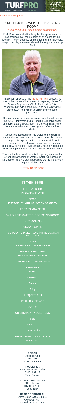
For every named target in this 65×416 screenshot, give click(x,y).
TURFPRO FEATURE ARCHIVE (32, 261)
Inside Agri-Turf (40, 98)
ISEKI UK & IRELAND (32, 301)
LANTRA (32, 307)
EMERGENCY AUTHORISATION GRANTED (32, 203)
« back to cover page (11, 15)
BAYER (32, 271)
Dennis (32, 283)
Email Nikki (32, 388)
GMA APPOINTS (32, 226)
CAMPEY (32, 277)
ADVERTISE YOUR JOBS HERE (32, 245)
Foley (32, 289)
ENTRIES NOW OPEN (32, 209)
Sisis (32, 318)
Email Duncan (32, 375)
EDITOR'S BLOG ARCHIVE (32, 255)
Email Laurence (32, 361)
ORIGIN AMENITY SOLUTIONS (32, 312)
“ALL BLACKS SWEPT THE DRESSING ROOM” (32, 215)
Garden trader (32, 330)
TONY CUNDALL (32, 221)
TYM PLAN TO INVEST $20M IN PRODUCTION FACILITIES (32, 234)
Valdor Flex (33, 324)
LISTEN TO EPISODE (33, 168)
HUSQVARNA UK (32, 295)
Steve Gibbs (24, 397)
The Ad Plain (32, 340)
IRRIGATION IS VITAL (32, 193)
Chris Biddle (24, 402)
